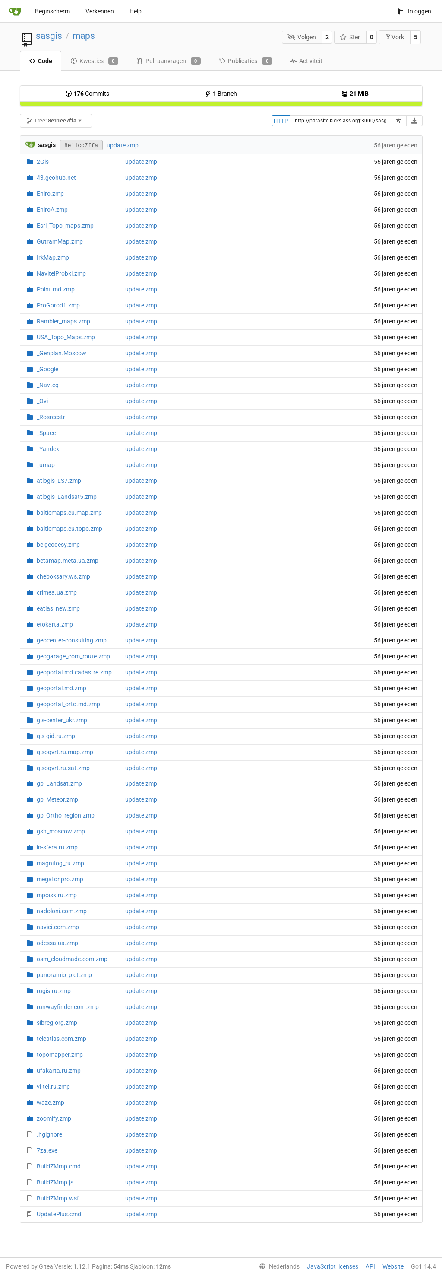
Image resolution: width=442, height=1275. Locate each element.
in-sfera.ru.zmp (57, 847)
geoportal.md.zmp (61, 688)
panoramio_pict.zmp (64, 974)
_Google (47, 369)
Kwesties (94, 61)
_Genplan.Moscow (61, 353)
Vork (394, 37)
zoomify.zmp (54, 1118)
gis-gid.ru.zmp (56, 736)
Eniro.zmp (50, 193)
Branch (221, 93)
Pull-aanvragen (168, 61)
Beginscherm (52, 11)
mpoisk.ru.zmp (57, 895)
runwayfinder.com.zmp (68, 1006)
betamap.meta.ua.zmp (67, 560)
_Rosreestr (51, 417)
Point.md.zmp (56, 289)
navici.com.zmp (58, 927)
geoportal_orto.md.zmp (68, 704)
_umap (46, 464)
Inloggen (414, 11)
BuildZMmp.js (55, 1182)
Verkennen (99, 11)
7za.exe (47, 1150)
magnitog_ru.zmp (60, 863)
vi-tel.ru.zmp (53, 1086)
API (370, 1266)
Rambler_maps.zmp (63, 321)
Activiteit (306, 60)
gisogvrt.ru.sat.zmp (63, 767)
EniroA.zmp (52, 209)
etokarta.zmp (55, 624)
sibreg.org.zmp (57, 1022)
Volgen (301, 37)
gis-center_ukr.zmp (62, 720)
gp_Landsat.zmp (59, 783)
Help (135, 11)
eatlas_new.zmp (58, 608)
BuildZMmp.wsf (58, 1198)
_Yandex (48, 448)
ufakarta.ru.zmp (59, 1070)
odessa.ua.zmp (57, 943)
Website (393, 1266)
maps (84, 36)
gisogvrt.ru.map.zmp (65, 752)
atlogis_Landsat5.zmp (67, 496)
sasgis (49, 36)
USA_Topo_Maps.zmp (66, 337)
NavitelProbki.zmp (61, 273)
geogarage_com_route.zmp (73, 656)
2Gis (43, 161)
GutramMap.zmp (60, 241)
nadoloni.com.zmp (62, 911)
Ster (350, 37)
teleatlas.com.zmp (61, 1038)
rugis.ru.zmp (54, 990)
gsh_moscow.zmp (61, 831)
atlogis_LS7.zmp (59, 480)
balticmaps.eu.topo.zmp (69, 528)
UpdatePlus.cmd (59, 1214)
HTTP (281, 121)
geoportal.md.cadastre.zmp (74, 672)
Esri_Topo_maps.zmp (65, 225)
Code (40, 60)
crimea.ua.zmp (57, 592)
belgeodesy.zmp (58, 544)
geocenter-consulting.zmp (72, 640)
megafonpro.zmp (60, 879)
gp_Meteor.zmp (57, 799)
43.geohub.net (56, 177)
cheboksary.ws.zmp (63, 576)
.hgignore (49, 1134)
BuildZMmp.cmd (59, 1166)
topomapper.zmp (60, 1054)
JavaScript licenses (332, 1266)
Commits (87, 93)
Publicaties (245, 61)
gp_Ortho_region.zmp (66, 815)
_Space (46, 432)
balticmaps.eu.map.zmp (69, 512)
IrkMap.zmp (53, 257)
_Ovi (42, 401)
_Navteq (48, 385)
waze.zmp (50, 1102)
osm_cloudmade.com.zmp (72, 958)
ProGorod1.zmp (58, 305)
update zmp (123, 145)
